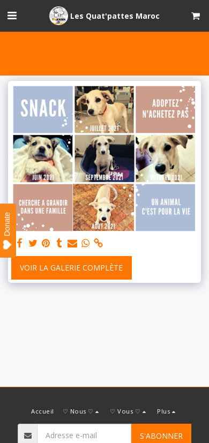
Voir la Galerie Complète (71, 267)
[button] (12, 15)
